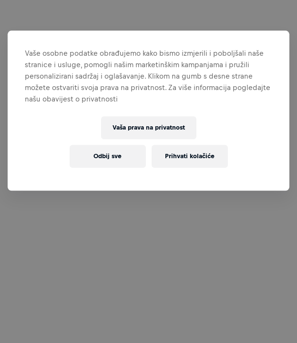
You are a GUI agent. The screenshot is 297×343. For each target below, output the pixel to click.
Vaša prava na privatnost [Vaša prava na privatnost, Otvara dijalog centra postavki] (149, 127)
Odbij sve (107, 156)
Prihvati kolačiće (190, 156)
